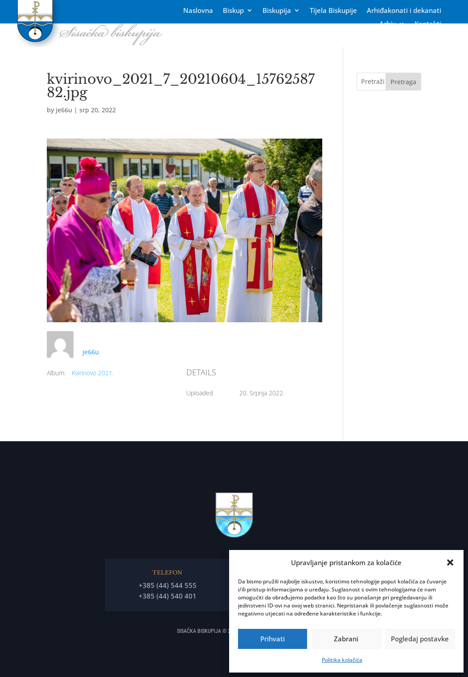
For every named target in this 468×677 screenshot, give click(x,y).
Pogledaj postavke (420, 638)
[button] (450, 562)
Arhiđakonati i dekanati (404, 11)
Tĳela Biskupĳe (333, 11)
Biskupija (277, 11)
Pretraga (403, 82)
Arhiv (387, 24)
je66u (64, 110)
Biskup (233, 11)
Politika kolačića (342, 660)
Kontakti (428, 24)
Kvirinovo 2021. (93, 373)
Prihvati (272, 638)
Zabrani (346, 638)
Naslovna (198, 11)
